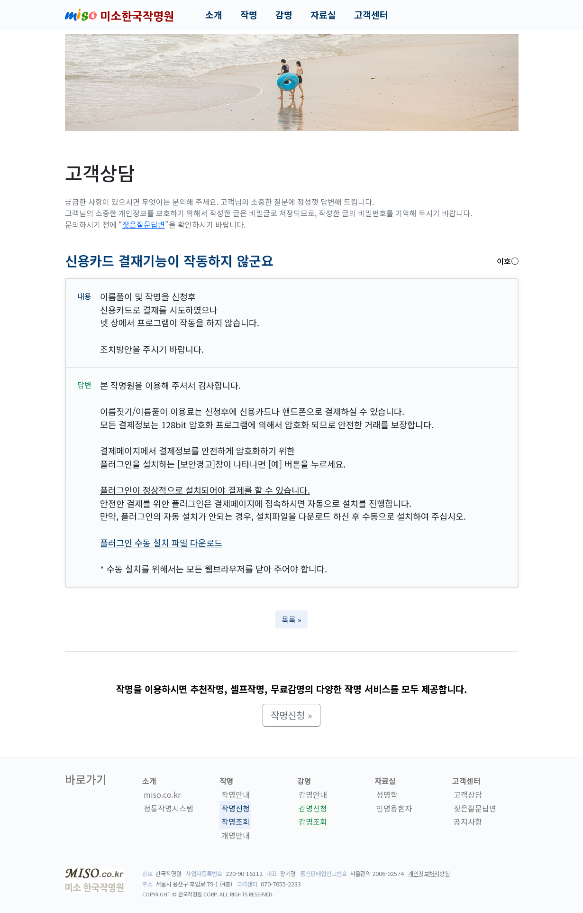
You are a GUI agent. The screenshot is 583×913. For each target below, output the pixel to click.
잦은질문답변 (143, 224)
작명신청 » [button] (291, 715)
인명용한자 (394, 808)
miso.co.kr (162, 794)
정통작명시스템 (168, 808)
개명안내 (235, 835)
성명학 (387, 794)
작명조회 (235, 822)
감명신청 (313, 808)
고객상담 (468, 794)
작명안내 (235, 794)
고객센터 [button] (371, 14)
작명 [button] (248, 14)
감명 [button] (283, 14)
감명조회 (313, 822)
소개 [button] (213, 14)
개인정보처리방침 (429, 873)
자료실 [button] (323, 14)
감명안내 (313, 794)
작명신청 (235, 808)
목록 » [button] (291, 619)
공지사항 (468, 822)
